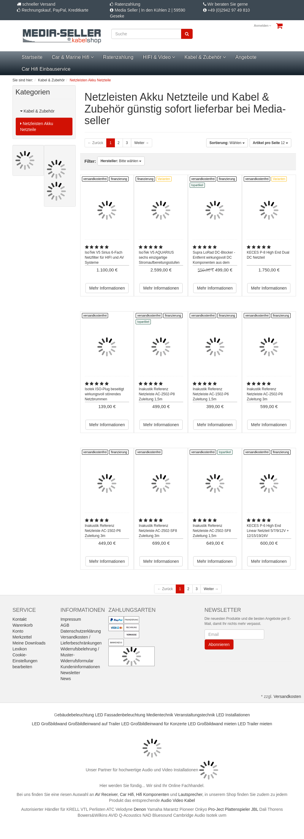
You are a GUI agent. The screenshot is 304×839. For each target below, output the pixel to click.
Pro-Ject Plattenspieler (229, 809)
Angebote (245, 57)
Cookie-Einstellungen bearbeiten (24, 660)
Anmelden (262, 25)
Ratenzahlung (118, 57)
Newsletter (70, 672)
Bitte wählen (121, 161)
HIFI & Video (158, 57)
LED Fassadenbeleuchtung (120, 714)
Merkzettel (22, 637)
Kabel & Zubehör (205, 57)
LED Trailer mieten (255, 723)
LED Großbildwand (49, 723)
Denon (140, 809)
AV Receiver (106, 794)
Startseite (31, 57)
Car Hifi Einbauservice (46, 69)
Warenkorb (22, 625)
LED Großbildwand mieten (212, 723)
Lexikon (19, 649)
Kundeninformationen (80, 666)
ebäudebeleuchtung (75, 714)
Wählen (227, 143)
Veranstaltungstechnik (194, 714)
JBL (254, 809)
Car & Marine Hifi (73, 57)
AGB (65, 625)
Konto (17, 631)
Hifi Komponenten (152, 794)
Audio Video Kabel (178, 800)
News (66, 678)
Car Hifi (127, 794)
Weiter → (141, 143)
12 (270, 143)
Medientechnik (159, 714)
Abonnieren (218, 644)
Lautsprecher (190, 794)
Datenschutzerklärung (81, 631)
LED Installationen (233, 714)
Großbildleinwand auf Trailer (94, 723)
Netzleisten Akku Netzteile (36, 126)
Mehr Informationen (107, 288)
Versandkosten (287, 696)
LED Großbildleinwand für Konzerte (154, 723)
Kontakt (19, 619)
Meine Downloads (28, 643)
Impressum (71, 619)
